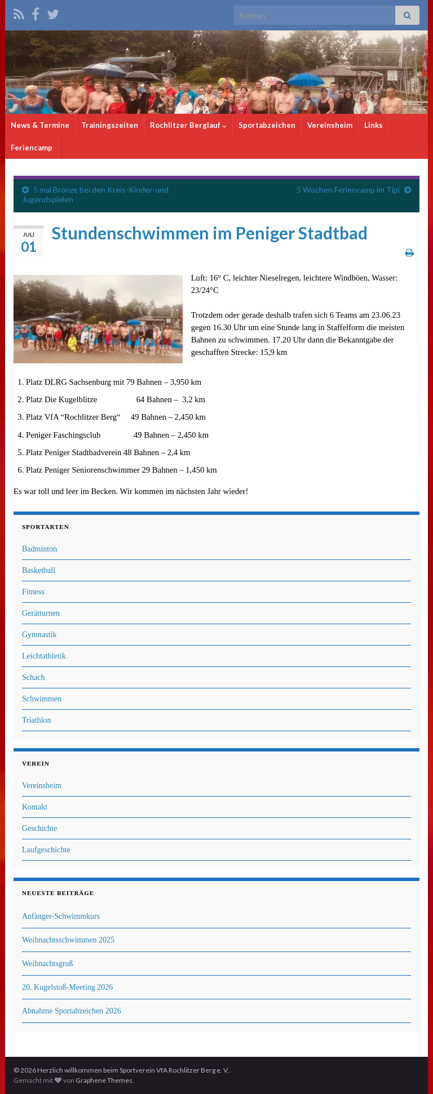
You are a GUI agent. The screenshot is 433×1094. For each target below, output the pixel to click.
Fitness (33, 592)
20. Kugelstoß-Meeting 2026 (67, 987)
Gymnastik (39, 634)
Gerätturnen (41, 613)
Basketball (38, 570)
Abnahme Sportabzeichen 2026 (71, 1011)
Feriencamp (31, 147)
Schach (33, 677)
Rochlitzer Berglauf (188, 125)
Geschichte (39, 828)
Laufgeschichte (46, 850)
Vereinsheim (329, 125)
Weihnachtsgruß (47, 963)
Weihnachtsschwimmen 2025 (68, 940)
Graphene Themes (104, 1080)
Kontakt (34, 807)
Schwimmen (41, 699)
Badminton (39, 549)
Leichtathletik (44, 656)
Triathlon (36, 720)
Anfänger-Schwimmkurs (61, 916)
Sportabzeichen (266, 125)
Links (373, 125)
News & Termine (40, 125)
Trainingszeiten (109, 125)
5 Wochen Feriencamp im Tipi (348, 189)
